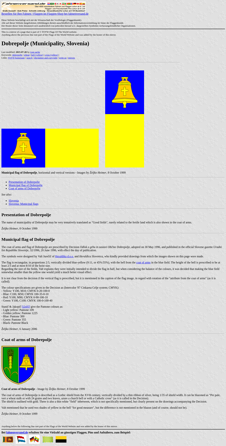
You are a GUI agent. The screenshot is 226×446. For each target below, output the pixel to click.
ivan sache (35, 52)
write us (63, 57)
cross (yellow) (51, 55)
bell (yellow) (37, 55)
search (29, 57)
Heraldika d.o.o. (64, 256)
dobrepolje (17, 55)
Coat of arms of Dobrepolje (24, 188)
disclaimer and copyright (45, 57)
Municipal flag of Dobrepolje (25, 185)
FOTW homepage (16, 57)
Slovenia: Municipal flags (23, 203)
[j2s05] (26, 306)
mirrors (71, 57)
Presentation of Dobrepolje (24, 181)
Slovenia (14, 200)
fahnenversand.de (17, 432)
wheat (27, 55)
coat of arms (143, 262)
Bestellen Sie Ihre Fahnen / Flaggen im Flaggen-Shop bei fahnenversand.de (44, 12)
